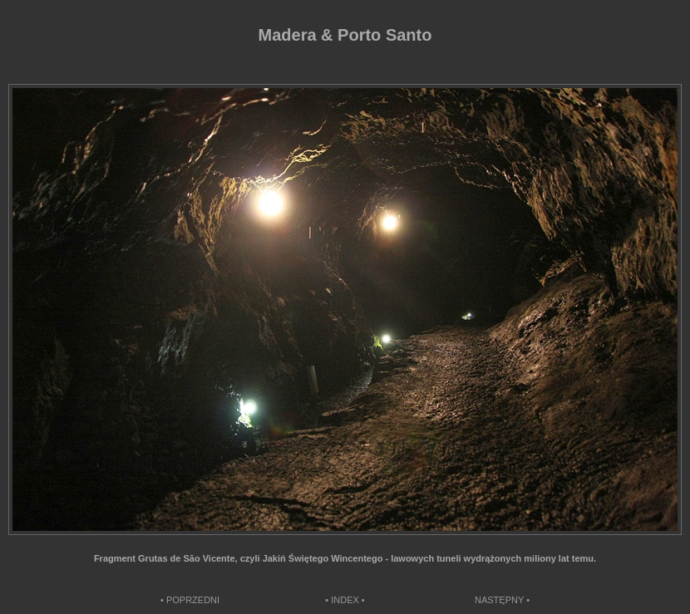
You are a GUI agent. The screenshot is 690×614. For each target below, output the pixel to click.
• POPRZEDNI (189, 600)
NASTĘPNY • (502, 600)
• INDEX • (344, 600)
